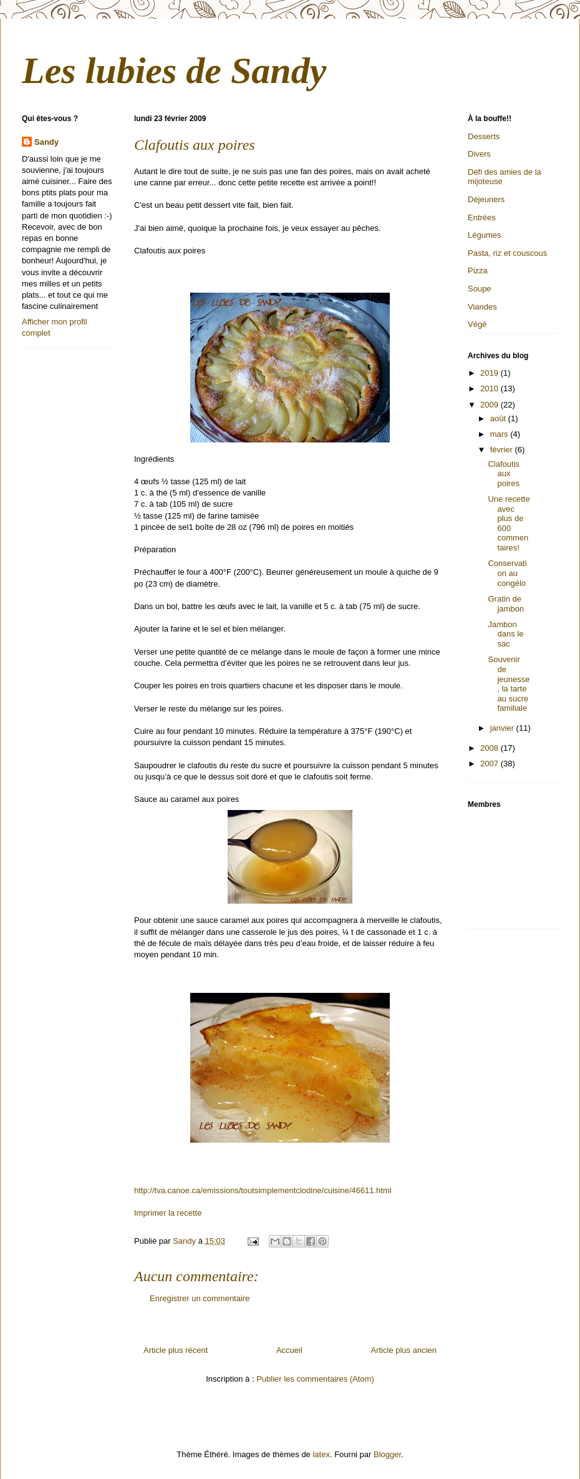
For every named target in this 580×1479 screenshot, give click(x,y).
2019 (490, 373)
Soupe (479, 288)
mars (500, 434)
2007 (490, 763)
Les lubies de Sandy (174, 70)
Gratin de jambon (506, 603)
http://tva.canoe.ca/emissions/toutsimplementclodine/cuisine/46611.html (263, 1190)
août (499, 418)
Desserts (484, 136)
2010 (490, 388)
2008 (490, 748)
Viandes (482, 306)
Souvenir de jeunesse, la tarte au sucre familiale (508, 684)
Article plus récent (175, 1350)
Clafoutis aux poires (504, 473)
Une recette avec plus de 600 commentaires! (508, 523)
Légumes (484, 235)
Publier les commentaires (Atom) (315, 1379)
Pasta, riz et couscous (507, 253)
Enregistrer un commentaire (199, 1298)
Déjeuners (486, 199)
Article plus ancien (404, 1350)
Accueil (289, 1350)
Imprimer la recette (167, 1213)
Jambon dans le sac (505, 634)
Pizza (478, 270)
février (502, 449)
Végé (477, 324)
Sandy (46, 142)
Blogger (387, 1454)
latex (320, 1454)
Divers (479, 154)
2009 (490, 404)
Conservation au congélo (507, 573)
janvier (503, 728)
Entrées (482, 217)
